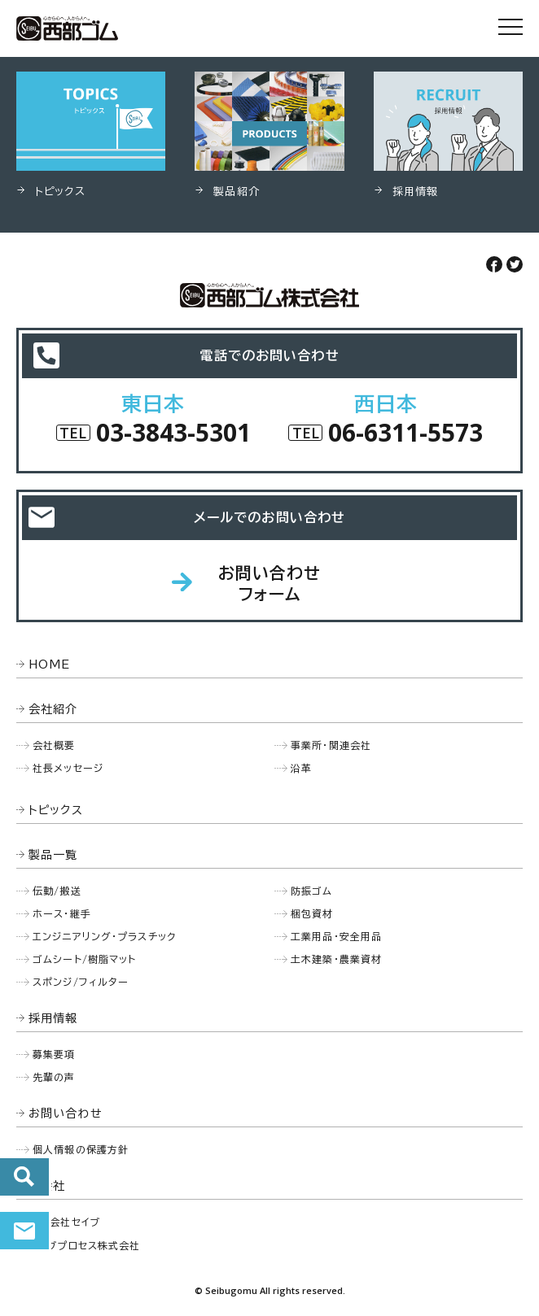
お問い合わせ (24, 1230)
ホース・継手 (62, 913)
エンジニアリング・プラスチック (104, 936)
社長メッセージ (68, 768)
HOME (49, 664)
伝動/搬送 (57, 890)
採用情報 (53, 1018)
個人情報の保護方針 (81, 1149)
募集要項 (54, 1054)
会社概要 (54, 745)
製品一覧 (53, 855)
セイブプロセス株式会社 (84, 1245)
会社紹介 (53, 709)
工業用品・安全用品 (336, 936)
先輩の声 (54, 1077)
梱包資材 (312, 913)
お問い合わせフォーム (270, 583)
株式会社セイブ (64, 1222)
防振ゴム (312, 890)
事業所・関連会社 (331, 745)
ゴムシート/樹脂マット (84, 959)
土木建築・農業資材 (336, 959)
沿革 (301, 768)
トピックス (55, 810)
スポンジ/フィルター (81, 982)
